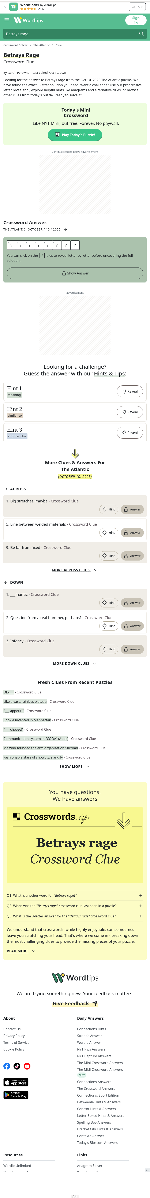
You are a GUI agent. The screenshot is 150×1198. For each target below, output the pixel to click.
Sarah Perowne (18, 87)
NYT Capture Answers (94, 1070)
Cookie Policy (13, 1063)
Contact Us (11, 1043)
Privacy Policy (14, 1050)
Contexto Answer (90, 1150)
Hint (108, 523)
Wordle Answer (89, 1057)
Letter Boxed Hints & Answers (100, 1130)
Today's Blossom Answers (97, 1157)
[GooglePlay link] (29, 1109)
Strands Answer (89, 1050)
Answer (131, 523)
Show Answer (75, 287)
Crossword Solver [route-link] (15, 45)
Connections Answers (94, 1096)
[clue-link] (75, 515)
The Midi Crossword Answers (100, 1084)
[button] (75, 405)
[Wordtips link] (28, 20)
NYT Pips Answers (91, 1063)
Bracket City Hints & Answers (100, 1143)
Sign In (135, 20)
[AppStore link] (29, 1096)
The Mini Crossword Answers (100, 1077)
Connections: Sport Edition (98, 1109)
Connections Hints (91, 1043)
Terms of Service (16, 1057)
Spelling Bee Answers (94, 1136)
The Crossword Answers (96, 1103)
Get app (137, 7)
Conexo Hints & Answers (96, 1123)
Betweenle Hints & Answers (99, 1116)
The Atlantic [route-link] (41, 45)
